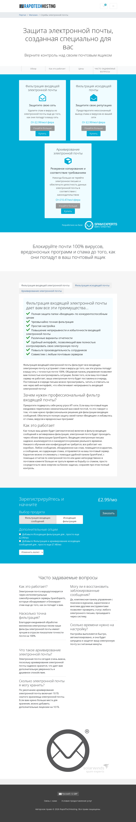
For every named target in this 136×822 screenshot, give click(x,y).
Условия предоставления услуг (77, 800)
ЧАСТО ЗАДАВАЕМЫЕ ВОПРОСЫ (105, 70)
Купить (42, 133)
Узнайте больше (42, 128)
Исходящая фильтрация (69, 519)
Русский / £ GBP (68, 793)
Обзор (33, 68)
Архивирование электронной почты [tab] (41, 291)
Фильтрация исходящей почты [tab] (92, 285)
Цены (81, 68)
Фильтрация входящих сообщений (37, 519)
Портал (22, 15)
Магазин (33, 15)
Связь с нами (50, 800)
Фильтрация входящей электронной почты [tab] (45, 285)
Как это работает (57, 68)
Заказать (108, 513)
